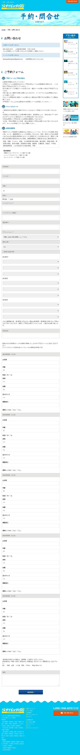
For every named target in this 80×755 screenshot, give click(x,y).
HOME (4, 30)
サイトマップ (30, 724)
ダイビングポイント (32, 714)
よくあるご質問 (31, 722)
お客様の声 (30, 719)
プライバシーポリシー (33, 727)
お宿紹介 (29, 712)
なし (19, 410)
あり (14, 410)
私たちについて (31, 708)
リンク (29, 725)
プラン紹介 (30, 710)
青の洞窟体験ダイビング (72, 63)
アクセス (29, 716)
